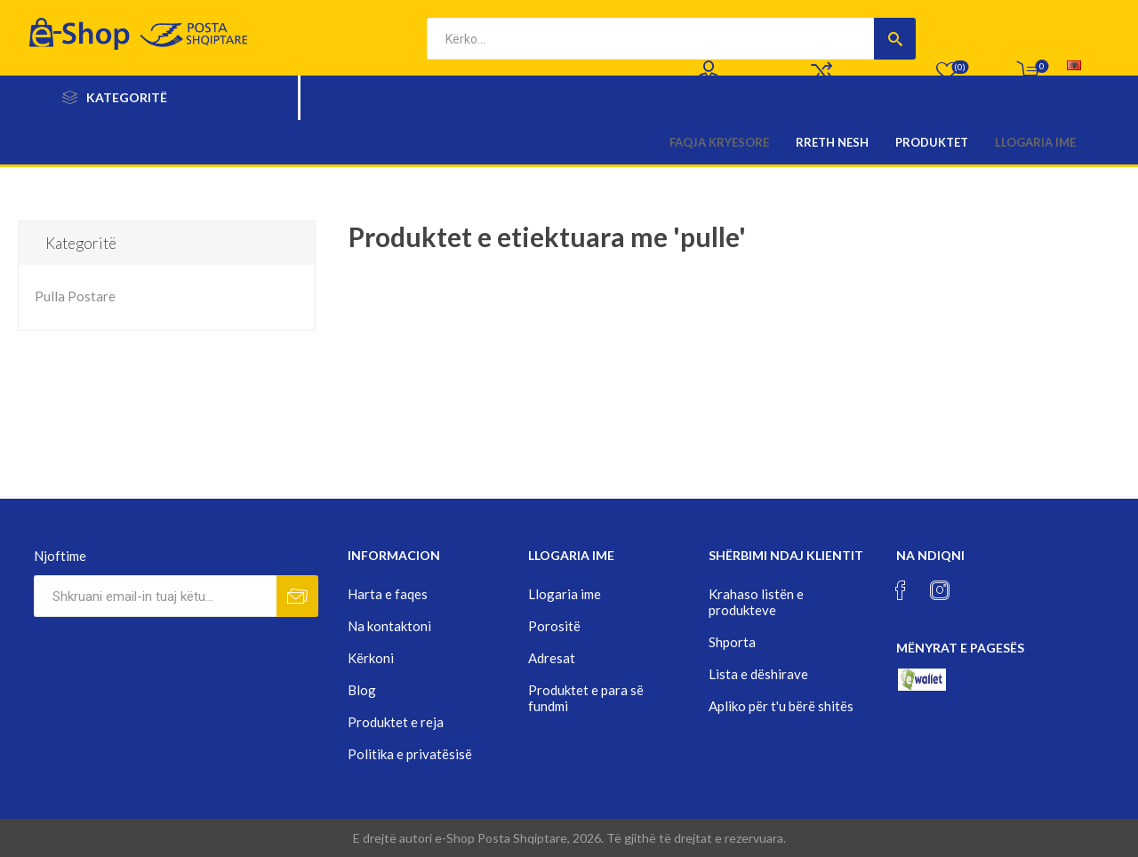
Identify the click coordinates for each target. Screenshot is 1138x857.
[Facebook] (900, 590)
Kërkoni (371, 658)
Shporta (732, 642)
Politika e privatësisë (410, 754)
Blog (362, 690)
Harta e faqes (388, 594)
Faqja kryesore (719, 142)
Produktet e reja (396, 722)
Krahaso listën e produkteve (756, 602)
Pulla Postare (75, 296)
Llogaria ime (1035, 142)
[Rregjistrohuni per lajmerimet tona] (155, 596)
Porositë (554, 626)
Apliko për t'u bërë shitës (781, 706)
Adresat (551, 658)
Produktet (931, 142)
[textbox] (650, 39)
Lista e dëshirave (758, 674)
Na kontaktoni (389, 626)
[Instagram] (940, 590)
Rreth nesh (832, 142)
